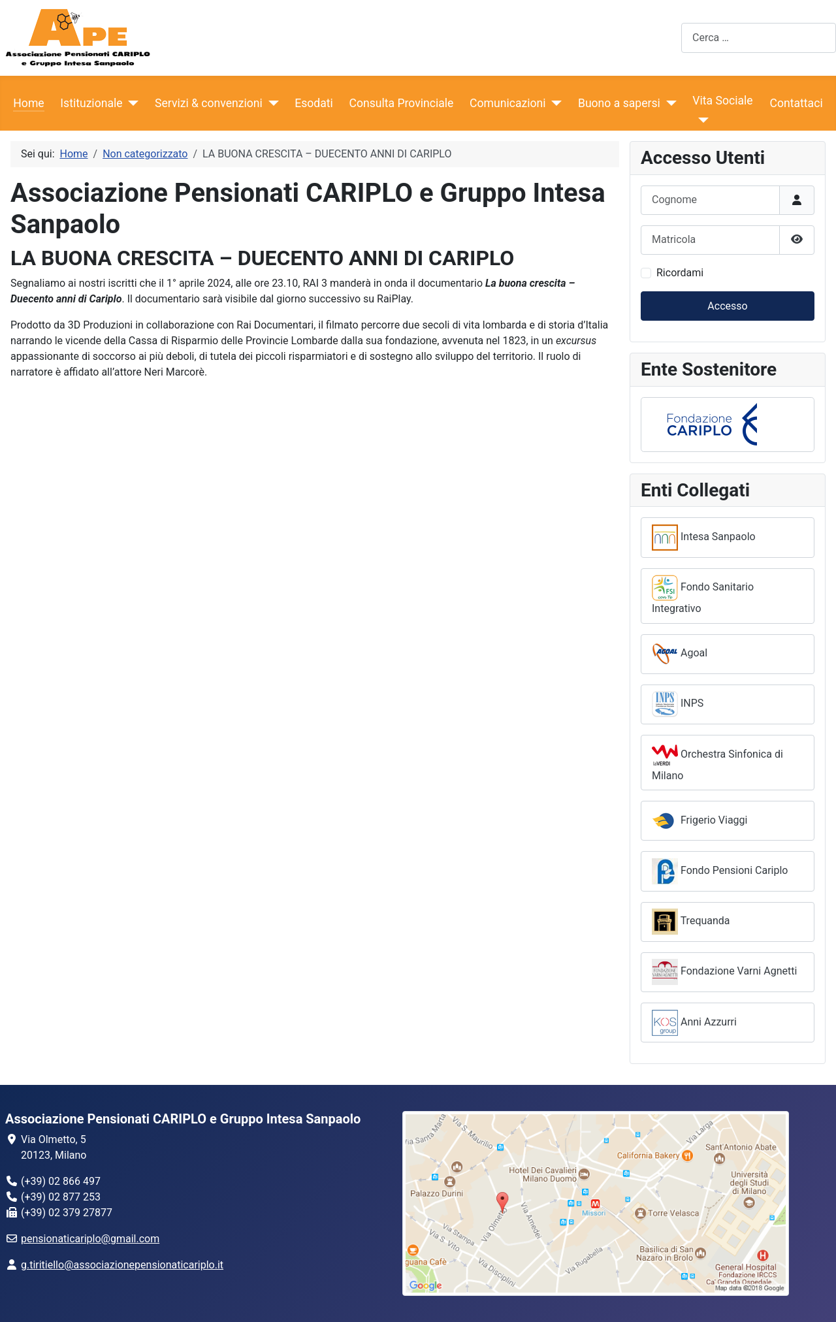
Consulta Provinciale (401, 103)
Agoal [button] (679, 654)
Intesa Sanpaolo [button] (704, 537)
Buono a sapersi (619, 103)
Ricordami (679, 272)
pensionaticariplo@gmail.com (90, 1239)
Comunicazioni (507, 103)
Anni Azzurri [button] (694, 1023)
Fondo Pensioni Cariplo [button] (720, 871)
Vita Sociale (722, 100)
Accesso (727, 306)
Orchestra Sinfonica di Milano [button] (717, 762)
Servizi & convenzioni (209, 103)
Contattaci (796, 103)
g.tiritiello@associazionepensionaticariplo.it (122, 1265)
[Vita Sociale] (700, 120)
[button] (727, 424)
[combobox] (758, 37)
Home (28, 103)
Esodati (314, 103)
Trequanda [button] (691, 922)
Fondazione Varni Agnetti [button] (724, 972)
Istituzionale (91, 103)
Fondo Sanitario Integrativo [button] (703, 595)
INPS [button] (677, 704)
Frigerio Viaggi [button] (699, 821)
